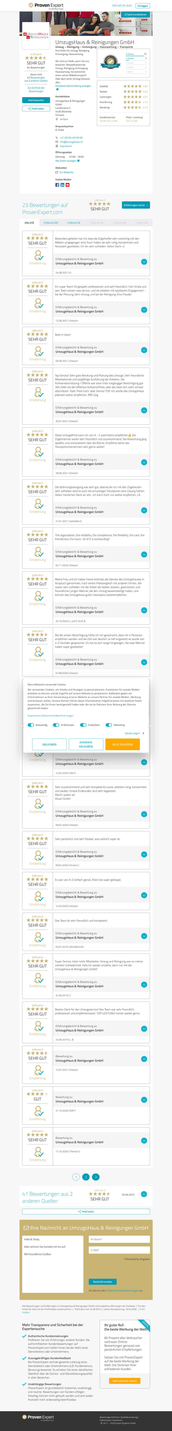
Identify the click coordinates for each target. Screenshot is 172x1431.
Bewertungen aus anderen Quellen (36, 79)
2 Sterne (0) (119, 223)
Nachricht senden (102, 1281)
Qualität (104, 86)
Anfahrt (64, 119)
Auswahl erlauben (86, 744)
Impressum (38, 715)
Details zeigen (127, 733)
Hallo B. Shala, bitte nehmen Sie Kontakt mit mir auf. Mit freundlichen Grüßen (52, 1264)
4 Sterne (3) (73, 223)
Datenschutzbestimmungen (62, 715)
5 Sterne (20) (51, 223)
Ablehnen (49, 744)
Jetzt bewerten (36, 100)
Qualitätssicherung (129, 1417)
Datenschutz (105, 1420)
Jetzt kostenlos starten (125, 1380)
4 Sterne (130, 58)
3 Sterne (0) (96, 223)
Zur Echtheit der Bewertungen (36, 89)
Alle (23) (29, 223)
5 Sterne (130, 53)
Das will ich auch (122, 5)
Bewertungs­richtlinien (109, 1417)
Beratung (105, 107)
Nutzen (103, 91)
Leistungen (105, 96)
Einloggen (143, 5)
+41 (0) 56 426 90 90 (71, 137)
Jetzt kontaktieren (135, 14)
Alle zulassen (123, 744)
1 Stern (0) (142, 223)
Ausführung (106, 102)
